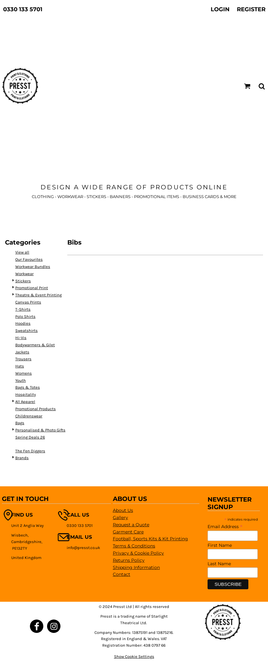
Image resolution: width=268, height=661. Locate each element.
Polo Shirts (25, 316)
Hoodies (23, 323)
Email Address (225, 526)
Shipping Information (136, 567)
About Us (123, 510)
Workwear (24, 273)
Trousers (23, 359)
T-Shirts (23, 309)
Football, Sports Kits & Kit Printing (150, 539)
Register (251, 9)
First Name (220, 545)
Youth (20, 380)
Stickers (23, 281)
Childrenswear (28, 416)
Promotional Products (35, 408)
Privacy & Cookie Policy (138, 553)
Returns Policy (129, 560)
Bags (19, 422)
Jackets (22, 352)
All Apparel (25, 401)
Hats (19, 366)
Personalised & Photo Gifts (40, 430)
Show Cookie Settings (134, 656)
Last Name (219, 563)
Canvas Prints (28, 302)
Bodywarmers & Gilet (35, 345)
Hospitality (25, 394)
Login (220, 9)
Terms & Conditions (134, 546)
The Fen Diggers (30, 451)
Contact (121, 574)
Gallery (120, 517)
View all (22, 252)
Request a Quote (131, 524)
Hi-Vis (20, 337)
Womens (23, 373)
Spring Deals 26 (30, 437)
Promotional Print (31, 287)
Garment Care (128, 532)
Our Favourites (29, 259)
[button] (247, 86)
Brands (22, 457)
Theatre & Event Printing (38, 295)
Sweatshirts (26, 330)
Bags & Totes (27, 387)
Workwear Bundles (32, 266)
